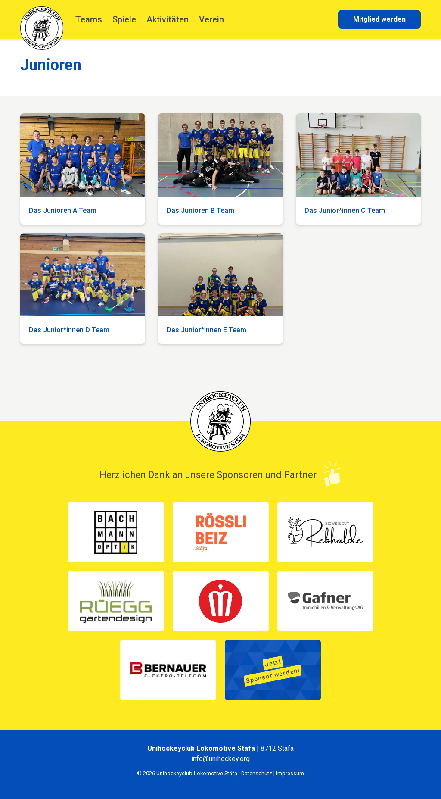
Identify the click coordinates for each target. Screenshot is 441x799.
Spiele (124, 19)
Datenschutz (256, 773)
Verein (211, 19)
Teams (88, 19)
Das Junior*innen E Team (206, 330)
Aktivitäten (167, 19)
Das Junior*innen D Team (69, 330)
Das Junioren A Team (62, 210)
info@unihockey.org (220, 759)
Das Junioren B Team (200, 210)
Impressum (290, 773)
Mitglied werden (379, 19)
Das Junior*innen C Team (344, 210)
